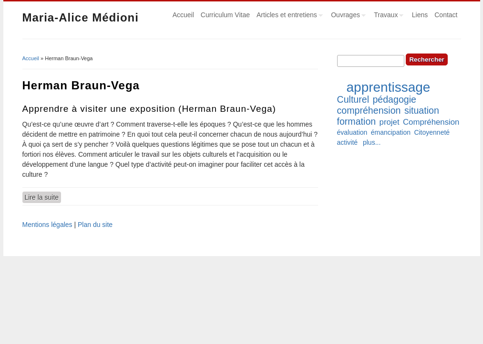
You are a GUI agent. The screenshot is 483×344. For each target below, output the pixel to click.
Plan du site (95, 224)
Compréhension (431, 122)
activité (347, 142)
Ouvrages (347, 16)
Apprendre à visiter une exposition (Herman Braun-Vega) (149, 109)
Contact (445, 15)
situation (421, 110)
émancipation (391, 132)
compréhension (369, 110)
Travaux (386, 16)
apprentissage (389, 87)
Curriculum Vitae (225, 15)
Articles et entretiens (288, 16)
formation (356, 121)
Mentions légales (47, 224)
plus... (371, 142)
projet (390, 122)
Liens (420, 15)
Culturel (353, 99)
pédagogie (394, 99)
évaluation (352, 132)
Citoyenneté (432, 132)
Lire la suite (43, 197)
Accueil (183, 15)
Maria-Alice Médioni (80, 17)
